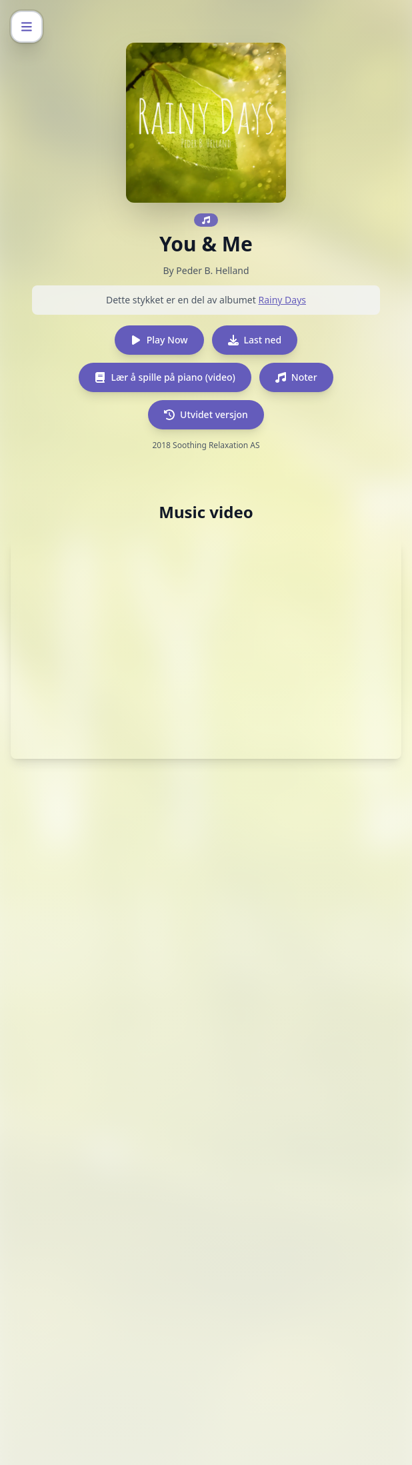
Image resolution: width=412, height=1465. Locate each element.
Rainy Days (282, 299)
